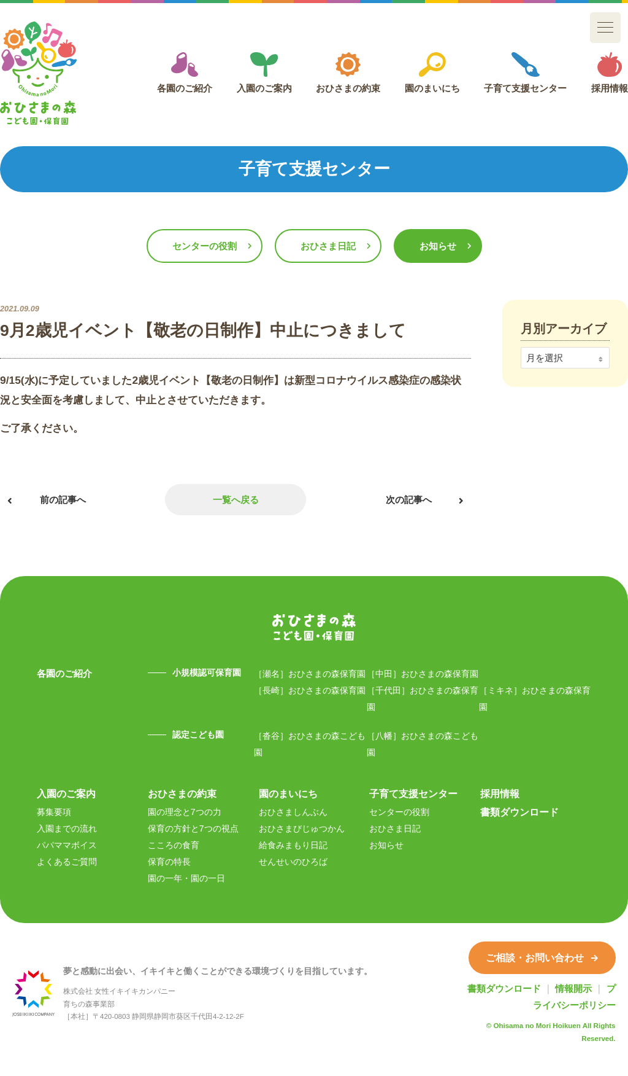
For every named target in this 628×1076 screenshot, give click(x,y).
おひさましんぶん (293, 812)
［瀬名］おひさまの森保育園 (310, 674)
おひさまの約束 (348, 72)
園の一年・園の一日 (186, 878)
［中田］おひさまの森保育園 (422, 674)
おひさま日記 (328, 246)
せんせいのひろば (293, 862)
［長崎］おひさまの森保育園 (310, 690)
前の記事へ (63, 499)
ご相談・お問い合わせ (542, 957)
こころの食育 (173, 845)
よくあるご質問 (67, 862)
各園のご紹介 (184, 72)
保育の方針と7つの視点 (193, 828)
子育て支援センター (525, 72)
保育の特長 (169, 862)
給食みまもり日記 (293, 845)
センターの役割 (204, 246)
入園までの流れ (67, 828)
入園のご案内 (264, 72)
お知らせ (437, 246)
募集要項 (54, 812)
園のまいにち (432, 72)
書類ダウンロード (519, 811)
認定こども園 (198, 734)
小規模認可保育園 (206, 672)
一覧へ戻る (236, 499)
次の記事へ (409, 499)
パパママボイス (67, 845)
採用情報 (609, 72)
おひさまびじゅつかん (302, 828)
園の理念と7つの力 (184, 812)
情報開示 (573, 988)
